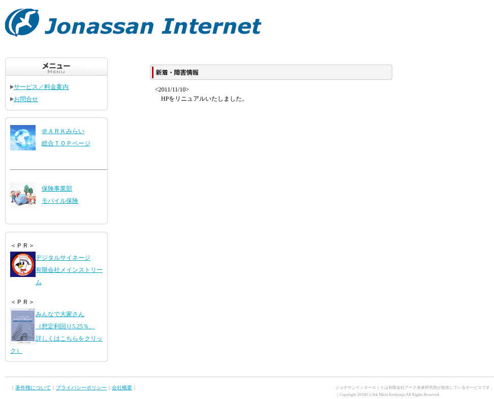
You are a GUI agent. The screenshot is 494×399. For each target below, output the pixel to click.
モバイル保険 (60, 200)
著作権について (33, 387)
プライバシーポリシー (81, 387)
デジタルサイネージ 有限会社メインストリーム (69, 270)
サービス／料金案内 (39, 86)
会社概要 (122, 387)
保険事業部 (57, 188)
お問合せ (24, 99)
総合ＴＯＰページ (66, 143)
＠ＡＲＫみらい (63, 131)
